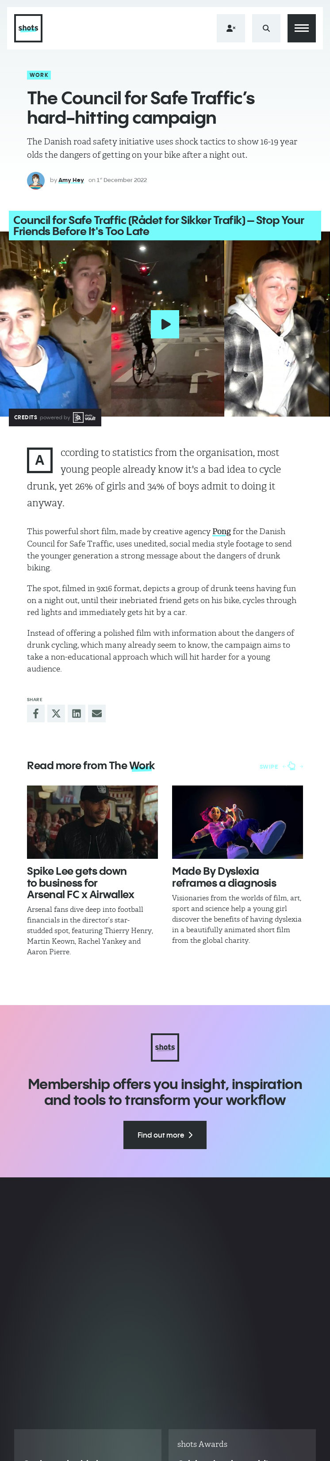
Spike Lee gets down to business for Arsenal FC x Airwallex (80, 882)
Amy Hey (71, 179)
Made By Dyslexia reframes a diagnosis (224, 876)
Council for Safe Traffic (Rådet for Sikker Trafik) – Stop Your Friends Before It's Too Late (158, 225)
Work (39, 75)
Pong (221, 531)
